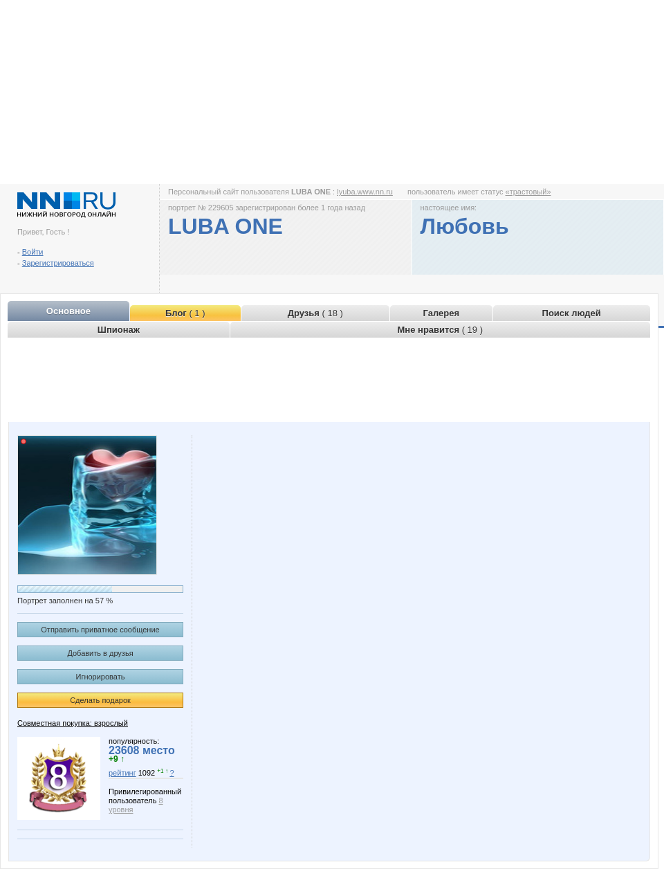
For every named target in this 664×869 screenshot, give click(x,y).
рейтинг (122, 773)
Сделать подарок (100, 700)
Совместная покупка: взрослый (72, 723)
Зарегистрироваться (58, 263)
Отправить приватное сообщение (100, 629)
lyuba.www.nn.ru (365, 191)
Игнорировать (100, 677)
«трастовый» (528, 191)
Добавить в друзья (100, 653)
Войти (33, 252)
